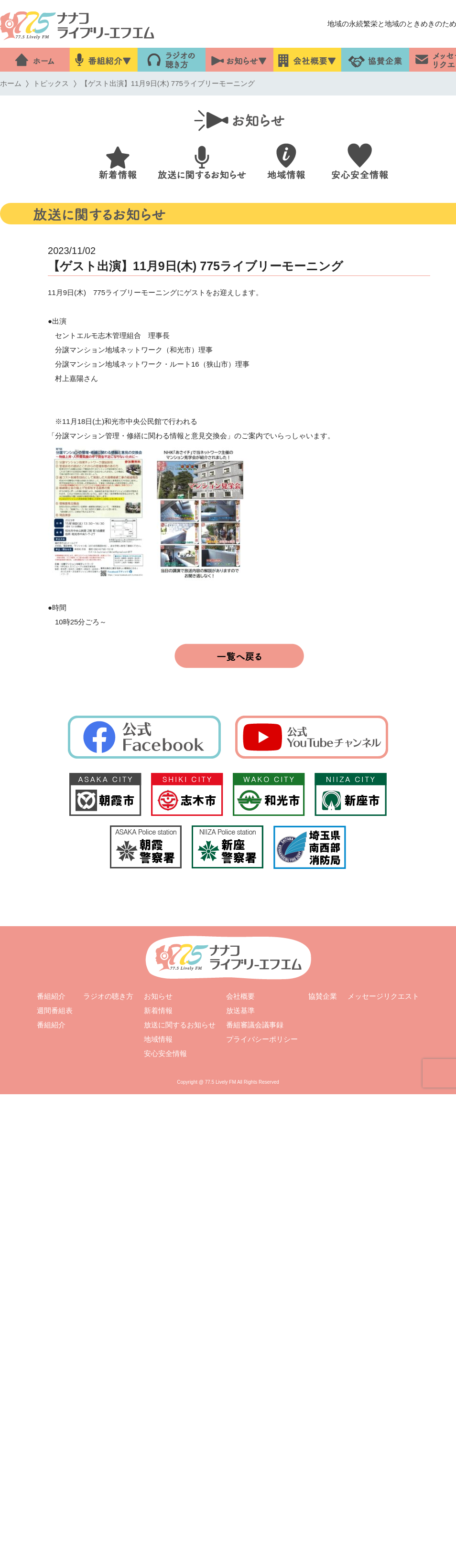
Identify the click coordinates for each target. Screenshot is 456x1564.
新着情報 (158, 1010)
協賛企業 (322, 996)
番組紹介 (51, 996)
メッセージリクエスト (383, 996)
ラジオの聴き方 (108, 996)
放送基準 (240, 1010)
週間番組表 (55, 1010)
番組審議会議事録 (254, 1025)
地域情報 (158, 1039)
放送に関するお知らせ (180, 1025)
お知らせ (158, 996)
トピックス (51, 83)
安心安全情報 (165, 1053)
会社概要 (240, 996)
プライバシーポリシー (262, 1039)
